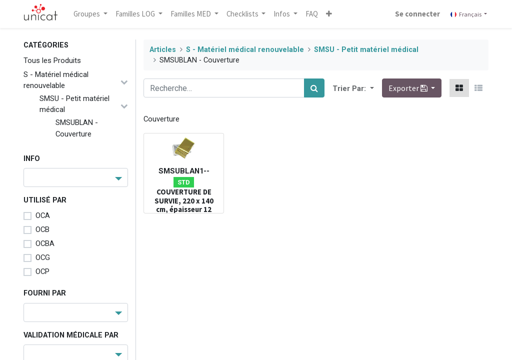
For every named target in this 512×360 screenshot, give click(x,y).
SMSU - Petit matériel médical (75, 104)
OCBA (45, 243)
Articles (163, 50)
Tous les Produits (52, 60)
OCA (43, 215)
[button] (330, 14)
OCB (43, 229)
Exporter (408, 88)
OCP (43, 271)
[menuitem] (312, 14)
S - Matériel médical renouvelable (56, 80)
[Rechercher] (314, 88)
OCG (43, 257)
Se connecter (417, 13)
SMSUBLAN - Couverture (77, 128)
